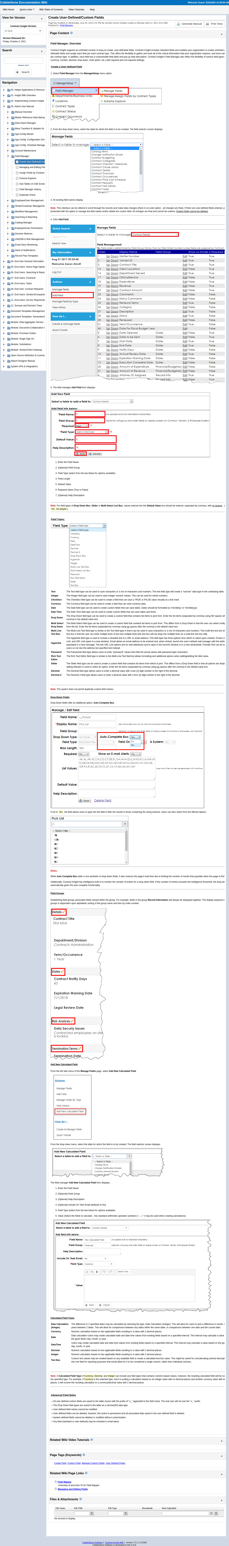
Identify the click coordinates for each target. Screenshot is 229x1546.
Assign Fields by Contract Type (34, 173)
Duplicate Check (27, 195)
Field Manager (66, 25)
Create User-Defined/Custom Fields (36, 161)
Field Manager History (30, 189)
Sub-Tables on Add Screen (32, 184)
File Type (112, 1508)
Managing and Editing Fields (33, 167)
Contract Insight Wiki (114, 1542)
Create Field (60, 1463)
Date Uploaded (169, 1508)
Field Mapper (64, 1482)
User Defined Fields (115, 1463)
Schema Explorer (27, 178)
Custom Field (74, 1463)
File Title (78, 1508)
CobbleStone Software (92, 1542)
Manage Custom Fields (93, 1463)
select (40, 31)
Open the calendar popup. (211, 1513)
